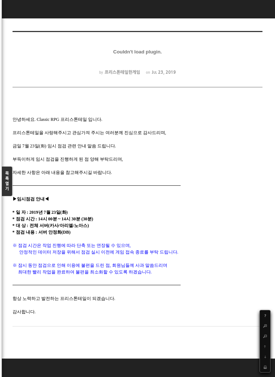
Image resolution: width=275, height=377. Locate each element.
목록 (7, 181)
